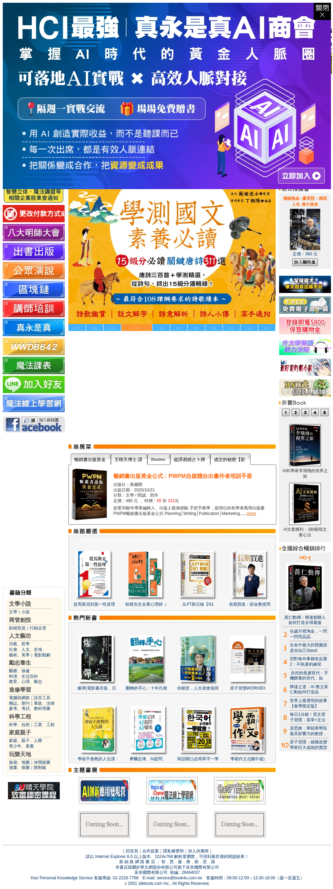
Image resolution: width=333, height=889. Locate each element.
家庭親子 (20, 732)
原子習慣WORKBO (248, 688)
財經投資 (17, 628)
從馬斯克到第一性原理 (94, 604)
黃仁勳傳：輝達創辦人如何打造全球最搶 (305, 620)
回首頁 (132, 851)
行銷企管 (38, 628)
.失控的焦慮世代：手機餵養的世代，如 (309, 676)
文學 (13, 611)
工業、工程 (44, 724)
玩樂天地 (20, 754)
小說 (25, 611)
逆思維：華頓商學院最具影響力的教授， (308, 731)
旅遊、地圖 (19, 762)
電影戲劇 (42, 655)
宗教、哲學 (19, 644)
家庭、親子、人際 (25, 740)
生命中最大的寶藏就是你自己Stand (308, 648)
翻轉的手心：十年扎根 (146, 688)
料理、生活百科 (23, 676)
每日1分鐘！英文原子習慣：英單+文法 (307, 717)
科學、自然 (19, 724)
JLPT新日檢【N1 (197, 604)
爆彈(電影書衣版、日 (96, 688)
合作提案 (150, 851)
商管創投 (20, 620)
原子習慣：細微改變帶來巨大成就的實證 (308, 745)
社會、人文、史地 (25, 649)
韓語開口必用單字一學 (198, 758)
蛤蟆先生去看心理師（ (146, 604)
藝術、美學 (19, 655)
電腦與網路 (19, 697)
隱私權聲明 (173, 851)
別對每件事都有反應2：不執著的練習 (308, 661)
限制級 (40, 767)
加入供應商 (198, 851)
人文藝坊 (20, 636)
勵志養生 (20, 663)
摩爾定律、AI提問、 (148, 758)
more (251, 513)
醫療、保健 (19, 670)
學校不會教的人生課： (98, 758)
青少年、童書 (21, 746)
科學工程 (20, 717)
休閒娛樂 (42, 762)
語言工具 (42, 697)
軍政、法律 (44, 703)
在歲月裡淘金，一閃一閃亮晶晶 (308, 634)
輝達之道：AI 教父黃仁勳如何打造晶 (309, 689)
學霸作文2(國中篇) (247, 758)
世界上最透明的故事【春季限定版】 (308, 703)
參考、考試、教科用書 (29, 708)
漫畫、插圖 (19, 767)
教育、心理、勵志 (25, 681)
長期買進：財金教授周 (249, 604)
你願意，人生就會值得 (198, 688)
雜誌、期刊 (19, 703)
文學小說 (20, 604)
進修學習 (20, 690)
